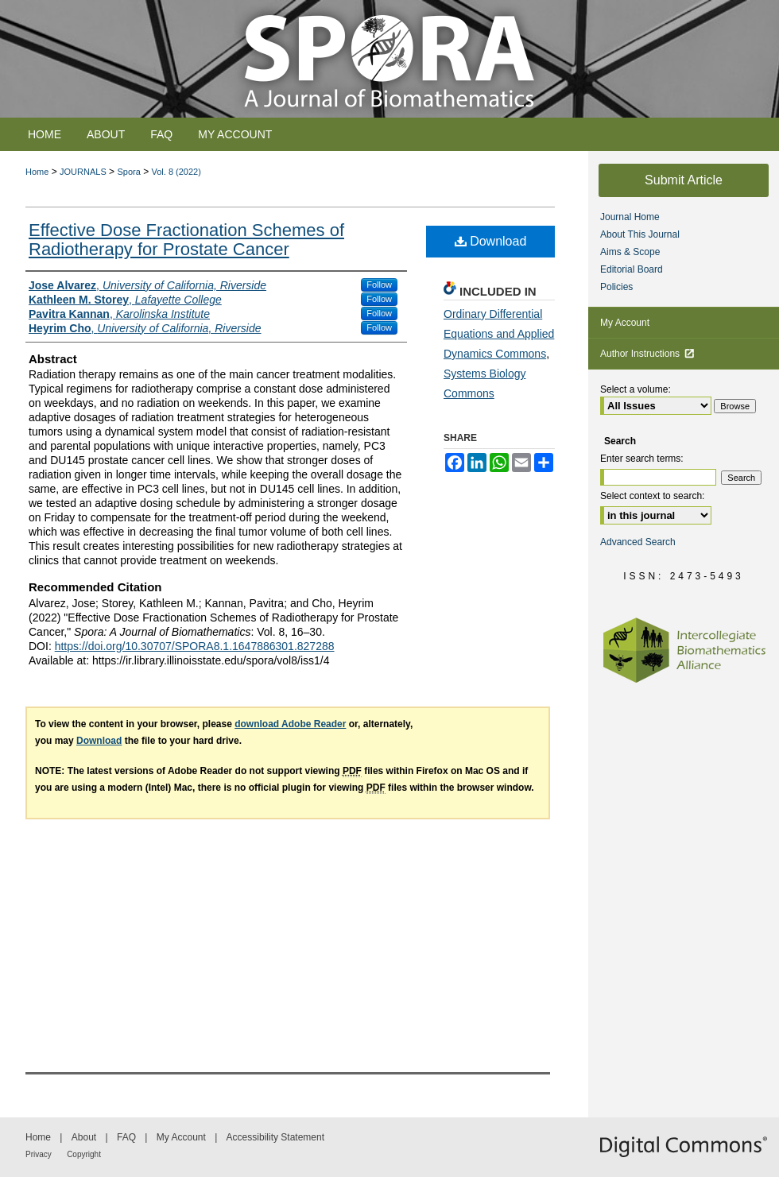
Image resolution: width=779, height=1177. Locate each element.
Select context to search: (652, 495)
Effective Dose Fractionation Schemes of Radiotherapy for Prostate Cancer (186, 239)
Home (36, 171)
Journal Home (630, 217)
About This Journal (640, 234)
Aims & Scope (630, 251)
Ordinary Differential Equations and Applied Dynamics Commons (499, 334)
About (84, 1137)
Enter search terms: (642, 458)
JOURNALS (83, 171)
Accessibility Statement (275, 1137)
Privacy (38, 1154)
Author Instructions (647, 353)
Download (491, 241)
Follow (379, 284)
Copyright (84, 1154)
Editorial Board (631, 269)
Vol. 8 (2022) (176, 171)
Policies (616, 286)
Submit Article (684, 180)
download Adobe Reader (290, 724)
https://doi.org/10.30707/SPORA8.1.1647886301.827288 (195, 646)
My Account (624, 322)
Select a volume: (635, 389)
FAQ (126, 1137)
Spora (128, 171)
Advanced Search (638, 542)
